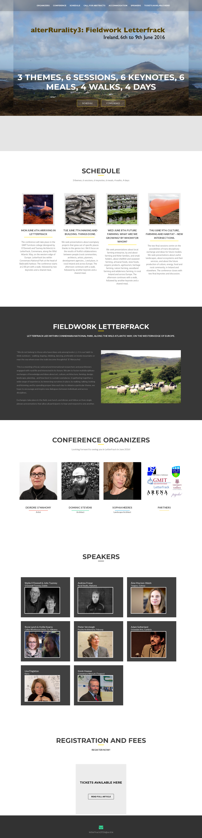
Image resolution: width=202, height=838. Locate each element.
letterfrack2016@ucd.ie (101, 832)
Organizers (43, 5)
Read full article (101, 797)
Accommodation (118, 5)
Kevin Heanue (85, 671)
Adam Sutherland (139, 626)
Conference (59, 5)
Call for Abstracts (94, 5)
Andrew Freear (85, 582)
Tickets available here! (157, 5)
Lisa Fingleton (32, 671)
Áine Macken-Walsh (141, 582)
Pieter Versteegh (86, 626)
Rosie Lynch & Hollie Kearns (39, 626)
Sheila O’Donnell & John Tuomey (41, 582)
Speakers (136, 5)
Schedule (75, 5)
